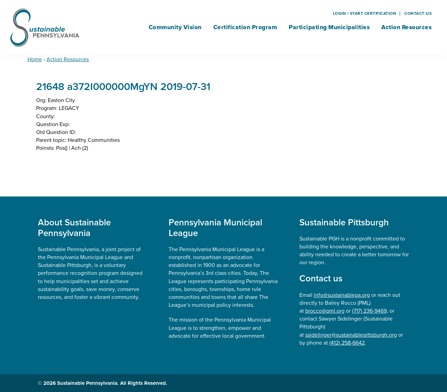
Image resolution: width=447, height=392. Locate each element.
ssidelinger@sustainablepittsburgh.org (351, 335)
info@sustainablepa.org (342, 295)
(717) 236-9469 (369, 311)
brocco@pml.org (324, 311)
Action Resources (67, 59)
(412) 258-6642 (347, 343)
